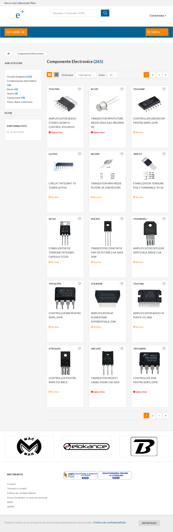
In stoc (17, 131)
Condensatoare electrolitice (21, 82)
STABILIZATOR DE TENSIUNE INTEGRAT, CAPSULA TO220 (62, 252)
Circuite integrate (19, 76)
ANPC (10, 502)
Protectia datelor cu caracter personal (27, 497)
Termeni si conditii (16, 488)
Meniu (153, 32)
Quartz (12, 93)
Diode (12, 89)
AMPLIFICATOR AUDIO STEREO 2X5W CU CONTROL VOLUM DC (62, 122)
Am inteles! (149, 523)
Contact (11, 483)
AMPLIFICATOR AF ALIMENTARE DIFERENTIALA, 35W (103, 317)
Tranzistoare (16, 97)
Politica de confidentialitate (110, 522)
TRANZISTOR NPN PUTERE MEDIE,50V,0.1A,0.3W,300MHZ (107, 122)
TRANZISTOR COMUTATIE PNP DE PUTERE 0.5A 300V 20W (107, 252)
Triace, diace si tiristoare (19, 101)
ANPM (10, 506)
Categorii (15, 32)
